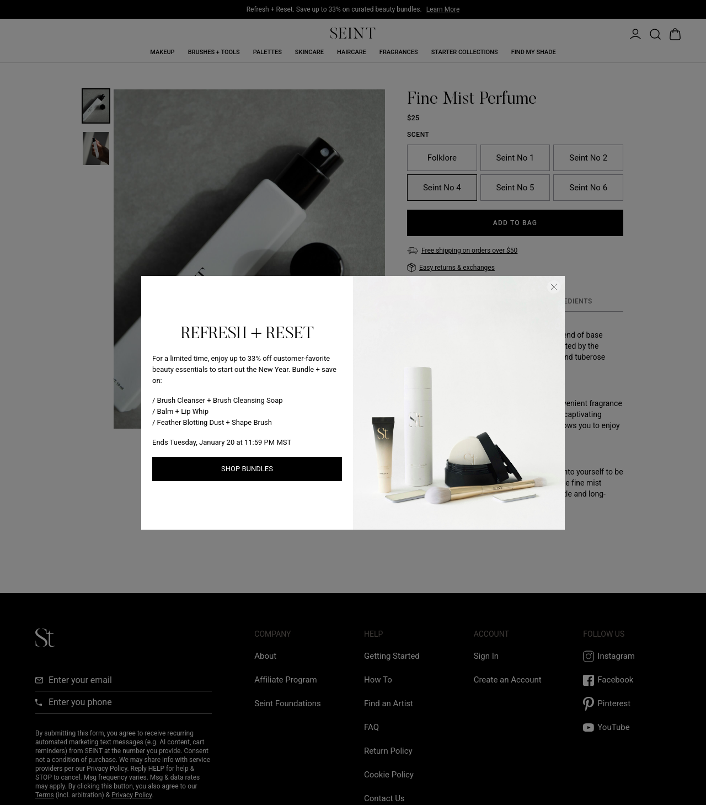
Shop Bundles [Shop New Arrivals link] (247, 469)
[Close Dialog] (553, 287)
